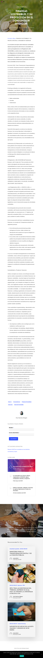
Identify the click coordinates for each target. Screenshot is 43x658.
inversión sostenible (18, 404)
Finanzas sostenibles (26, 401)
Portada (10, 38)
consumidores (16, 401)
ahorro (9, 401)
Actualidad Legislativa (14, 548)
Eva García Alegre (14, 27)
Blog (14, 38)
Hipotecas (19, 585)
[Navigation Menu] (41, 1)
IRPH (24, 585)
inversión (10, 404)
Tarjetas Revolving (21, 623)
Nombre (11, 427)
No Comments (31, 27)
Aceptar (21, 656)
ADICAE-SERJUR (21, 7)
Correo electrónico (14, 432)
